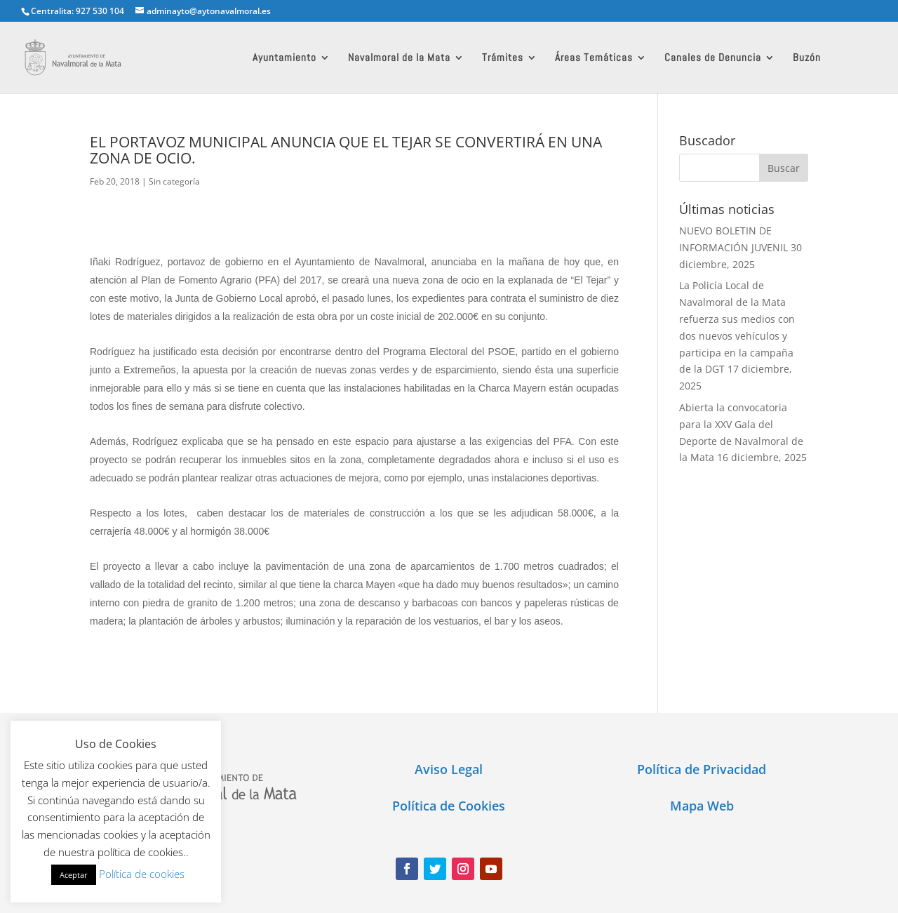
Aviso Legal (449, 769)
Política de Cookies (448, 805)
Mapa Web (702, 805)
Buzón (807, 58)
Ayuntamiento (284, 58)
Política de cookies (142, 874)
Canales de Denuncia (712, 58)
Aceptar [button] (74, 874)
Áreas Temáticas (594, 58)
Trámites (502, 58)
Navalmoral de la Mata (399, 58)
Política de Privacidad (701, 769)
